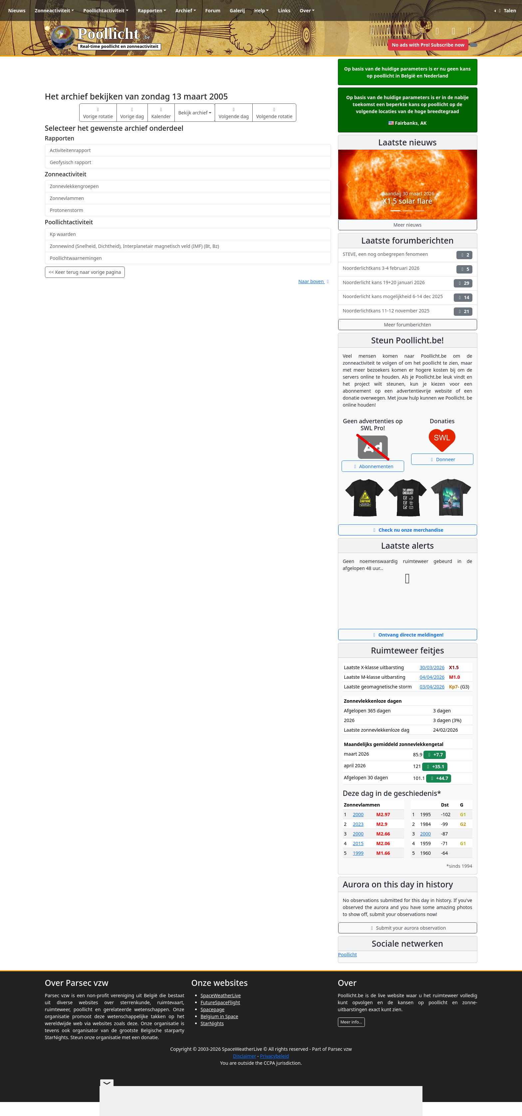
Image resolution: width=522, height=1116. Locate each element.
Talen (506, 10)
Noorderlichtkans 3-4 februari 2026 (407, 269)
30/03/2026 (432, 667)
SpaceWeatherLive (221, 995)
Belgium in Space (219, 1016)
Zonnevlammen (67, 198)
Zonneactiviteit (52, 10)
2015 (358, 843)
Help (259, 10)
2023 (358, 824)
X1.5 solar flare (407, 201)
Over (305, 10)
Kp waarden (63, 234)
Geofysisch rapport (70, 162)
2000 (358, 814)
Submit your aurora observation (407, 928)
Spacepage (213, 1009)
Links (284, 10)
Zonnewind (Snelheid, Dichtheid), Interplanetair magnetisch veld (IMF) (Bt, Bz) (134, 246)
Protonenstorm (66, 210)
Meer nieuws (407, 225)
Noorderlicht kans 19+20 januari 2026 (407, 283)
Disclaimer (244, 1056)
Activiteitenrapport (70, 150)
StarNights (212, 1023)
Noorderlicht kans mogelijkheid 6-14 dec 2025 (407, 297)
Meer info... (351, 1022)
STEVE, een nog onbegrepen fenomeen (407, 255)
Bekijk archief (192, 112)
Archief (183, 10)
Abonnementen (372, 466)
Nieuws (17, 10)
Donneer (442, 459)
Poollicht (347, 954)
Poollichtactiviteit (104, 10)
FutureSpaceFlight (220, 1002)
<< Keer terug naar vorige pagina (85, 272)
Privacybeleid (274, 1056)
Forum (212, 10)
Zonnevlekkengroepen (74, 186)
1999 (358, 853)
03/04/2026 (432, 686)
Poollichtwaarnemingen (76, 258)
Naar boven (314, 281)
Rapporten (150, 10)
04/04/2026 (432, 677)
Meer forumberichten (407, 324)
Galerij (237, 10)
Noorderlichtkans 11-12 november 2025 (407, 311)
